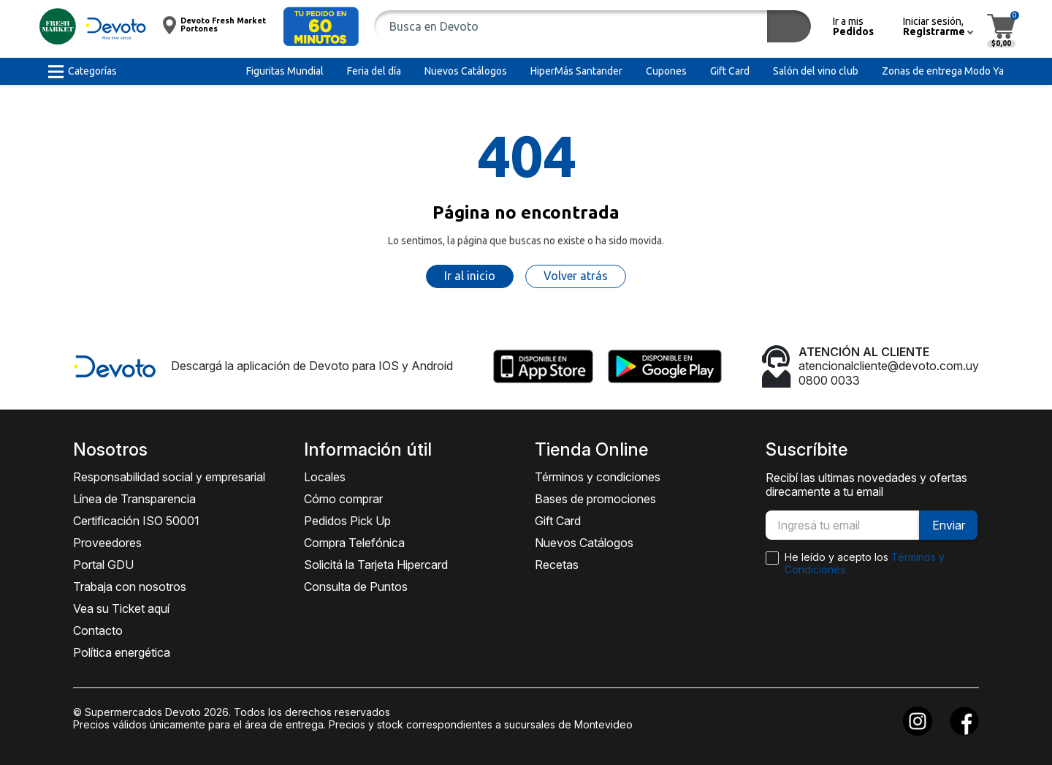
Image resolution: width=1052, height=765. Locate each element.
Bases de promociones (595, 499)
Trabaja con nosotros (129, 586)
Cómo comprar (343, 499)
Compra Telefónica (354, 543)
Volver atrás (576, 275)
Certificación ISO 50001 (136, 521)
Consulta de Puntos (356, 586)
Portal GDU (103, 564)
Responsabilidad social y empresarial (169, 477)
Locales (325, 477)
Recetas (557, 564)
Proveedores (107, 543)
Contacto (98, 630)
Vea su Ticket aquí (121, 608)
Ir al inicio (469, 275)
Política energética (121, 652)
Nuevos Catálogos (584, 543)
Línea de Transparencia (134, 499)
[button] (321, 27)
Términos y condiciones (597, 477)
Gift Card (558, 521)
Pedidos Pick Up (347, 521)
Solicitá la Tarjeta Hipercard (376, 564)
